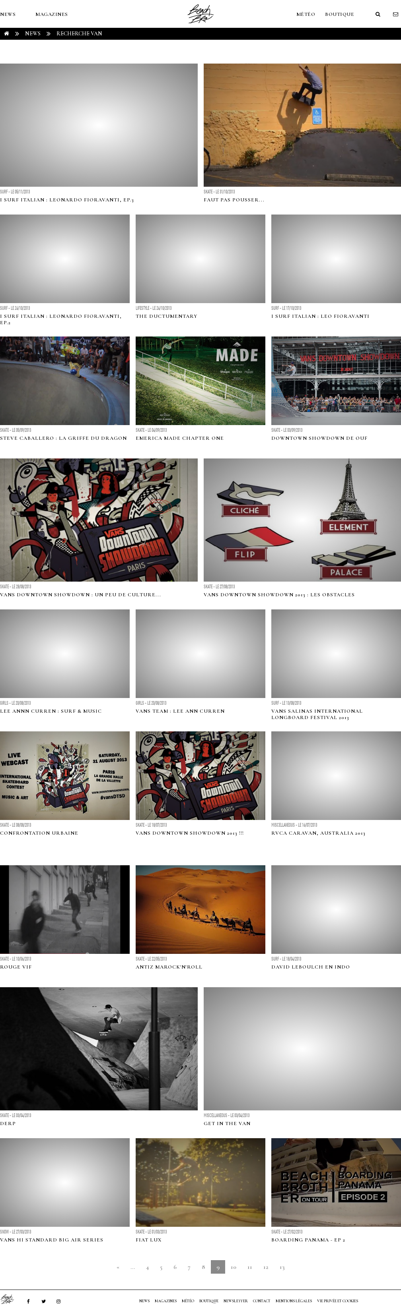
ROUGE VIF (16, 967)
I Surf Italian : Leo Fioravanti (320, 316)
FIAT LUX (149, 1240)
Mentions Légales (294, 1301)
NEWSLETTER (236, 1301)
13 (282, 1267)
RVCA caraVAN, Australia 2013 (318, 833)
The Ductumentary (166, 316)
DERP (8, 1123)
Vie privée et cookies (337, 1301)
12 (266, 1267)
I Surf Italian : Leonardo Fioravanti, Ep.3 (67, 200)
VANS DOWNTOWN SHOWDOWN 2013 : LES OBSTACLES (279, 595)
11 (249, 1267)
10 (233, 1267)
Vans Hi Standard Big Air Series (51, 1240)
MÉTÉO (305, 14)
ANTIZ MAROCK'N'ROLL (169, 967)
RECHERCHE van (79, 33)
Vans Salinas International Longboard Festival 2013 (317, 714)
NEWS (8, 14)
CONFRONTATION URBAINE (39, 833)
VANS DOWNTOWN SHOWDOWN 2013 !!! (190, 833)
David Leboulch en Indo (310, 967)
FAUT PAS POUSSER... (234, 200)
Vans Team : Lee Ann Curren (180, 711)
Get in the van (227, 1123)
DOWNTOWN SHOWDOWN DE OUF (319, 438)
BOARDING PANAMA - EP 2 (308, 1240)
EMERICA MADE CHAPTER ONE (180, 438)
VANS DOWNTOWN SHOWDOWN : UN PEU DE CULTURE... (80, 595)
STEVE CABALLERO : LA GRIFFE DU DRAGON (63, 438)
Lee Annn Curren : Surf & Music (51, 711)
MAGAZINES (51, 14)
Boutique (339, 14)
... (132, 1267)
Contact (262, 1301)
